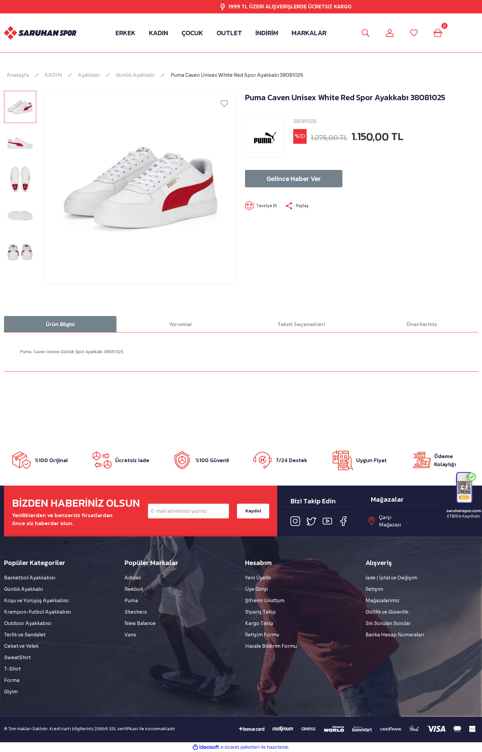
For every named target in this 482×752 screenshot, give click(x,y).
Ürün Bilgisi (60, 324)
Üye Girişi (256, 589)
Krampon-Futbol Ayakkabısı (37, 612)
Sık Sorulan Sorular (388, 623)
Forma (11, 680)
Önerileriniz (421, 324)
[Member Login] (389, 32)
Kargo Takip (259, 623)
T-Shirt (12, 669)
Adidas (133, 578)
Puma (131, 601)
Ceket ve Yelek (21, 646)
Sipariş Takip (260, 612)
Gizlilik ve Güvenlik (387, 612)
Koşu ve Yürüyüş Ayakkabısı (36, 601)
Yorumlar (180, 324)
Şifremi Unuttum (265, 601)
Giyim (11, 692)
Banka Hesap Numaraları (395, 635)
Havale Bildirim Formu (271, 646)
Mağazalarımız (382, 601)
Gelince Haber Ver (293, 179)
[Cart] (437, 32)
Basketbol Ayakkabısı (29, 578)
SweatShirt (17, 657)
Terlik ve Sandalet (25, 635)
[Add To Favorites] (224, 104)
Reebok (134, 589)
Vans (130, 635)
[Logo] (40, 32)
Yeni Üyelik (258, 578)
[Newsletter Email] (188, 511)
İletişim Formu (262, 635)
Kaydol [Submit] (253, 510)
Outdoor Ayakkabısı (27, 623)
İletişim (374, 589)
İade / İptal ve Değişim (391, 578)
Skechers (136, 612)
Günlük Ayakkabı (23, 589)
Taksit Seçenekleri (301, 324)
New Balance (140, 623)
